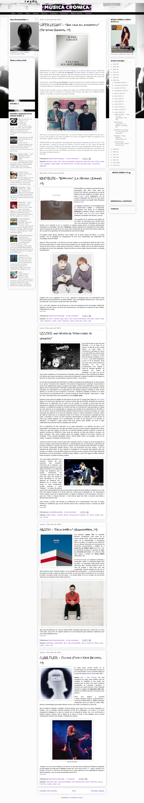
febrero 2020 (119, 109)
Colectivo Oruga (59, 318)
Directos (44, 13)
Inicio (13, 13)
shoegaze (47, 164)
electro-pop (90, 318)
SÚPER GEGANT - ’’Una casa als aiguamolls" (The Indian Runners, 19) (69, 27)
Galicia (97, 318)
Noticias (36, 13)
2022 (115, 75)
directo (66, 515)
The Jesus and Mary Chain (82, 164)
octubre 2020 (119, 88)
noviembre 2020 (120, 85)
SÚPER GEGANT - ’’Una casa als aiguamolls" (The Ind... (121, 117)
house (102, 318)
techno (72, 321)
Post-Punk (43, 784)
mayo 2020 (118, 101)
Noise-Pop (87, 161)
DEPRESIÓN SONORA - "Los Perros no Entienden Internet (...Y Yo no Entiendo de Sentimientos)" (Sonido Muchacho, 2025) (21, 240)
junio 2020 (118, 99)
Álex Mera (49, 318)
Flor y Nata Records (88, 677)
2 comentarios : (71, 779)
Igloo (42, 321)
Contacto (88, 13)
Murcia (92, 515)
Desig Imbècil (59, 643)
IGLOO (81, 202)
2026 (115, 64)
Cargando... (14, 107)
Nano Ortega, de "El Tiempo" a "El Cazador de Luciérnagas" (25, 121)
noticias (97, 515)
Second (45, 517)
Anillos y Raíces (51, 515)
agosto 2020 (118, 93)
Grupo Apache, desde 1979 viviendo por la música (25, 139)
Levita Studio (100, 399)
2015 (114, 160)
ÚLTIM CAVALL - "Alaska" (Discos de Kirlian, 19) (24, 173)
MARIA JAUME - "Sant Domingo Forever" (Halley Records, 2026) (25, 156)
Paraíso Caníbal (84, 196)
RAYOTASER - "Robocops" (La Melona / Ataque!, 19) (121, 124)
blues (55, 161)
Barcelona (49, 161)
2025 (115, 67)
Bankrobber (97, 548)
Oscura (100, 782)
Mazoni (96, 643)
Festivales (53, 13)
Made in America (76, 13)
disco (60, 161)
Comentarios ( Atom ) (76, 797)
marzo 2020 (118, 107)
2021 (114, 77)
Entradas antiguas (97, 791)
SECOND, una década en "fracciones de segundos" (121, 131)
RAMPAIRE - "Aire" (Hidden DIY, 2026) (24, 188)
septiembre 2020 (120, 90)
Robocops (65, 321)
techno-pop (78, 321)
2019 (114, 149)
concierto (60, 515)
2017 (114, 154)
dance (67, 318)
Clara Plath (49, 782)
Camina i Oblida (96, 70)
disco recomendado (68, 161)
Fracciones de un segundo (77, 515)
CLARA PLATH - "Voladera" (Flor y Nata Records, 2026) (25, 257)
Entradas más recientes (48, 791)
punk (101, 643)
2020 (115, 80)
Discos (20, 13)
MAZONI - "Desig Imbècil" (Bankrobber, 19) (69, 529)
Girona (84, 643)
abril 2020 (118, 104)
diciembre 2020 (120, 82)
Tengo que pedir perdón (92, 213)
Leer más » (43, 154)
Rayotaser (48, 321)
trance (85, 321)
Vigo (89, 321)
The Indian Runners (80, 72)
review (102, 161)
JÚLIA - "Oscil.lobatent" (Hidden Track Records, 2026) (23, 274)
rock (41, 164)
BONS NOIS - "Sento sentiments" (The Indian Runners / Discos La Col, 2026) (25, 204)
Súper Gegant (55, 164)
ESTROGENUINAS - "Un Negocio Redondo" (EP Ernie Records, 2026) (25, 221)
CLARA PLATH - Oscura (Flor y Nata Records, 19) (121, 143)
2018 (114, 152)
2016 (114, 157)
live (88, 515)
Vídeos (27, 13)
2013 (114, 165)
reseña (97, 161)
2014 (114, 162)
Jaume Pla (90, 643)
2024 (115, 69)
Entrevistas (64, 13)
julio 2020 (118, 96)
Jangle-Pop (79, 161)
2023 (115, 72)
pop (92, 161)
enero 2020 (118, 112)
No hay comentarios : (73, 158)
